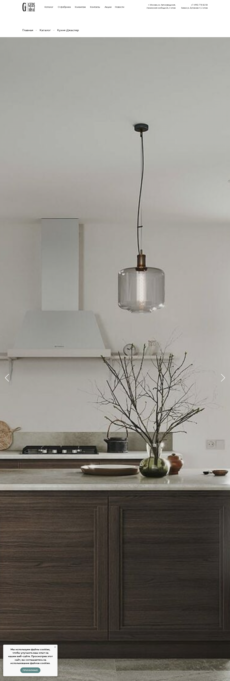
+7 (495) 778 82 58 (199, 5)
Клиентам (80, 7)
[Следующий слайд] (223, 378)
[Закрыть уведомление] (55, 647)
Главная (27, 30)
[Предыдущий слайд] (7, 378)
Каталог (49, 7)
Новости (119, 7)
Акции (108, 7)
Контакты (95, 7)
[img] (28, 7)
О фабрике (64, 7)
